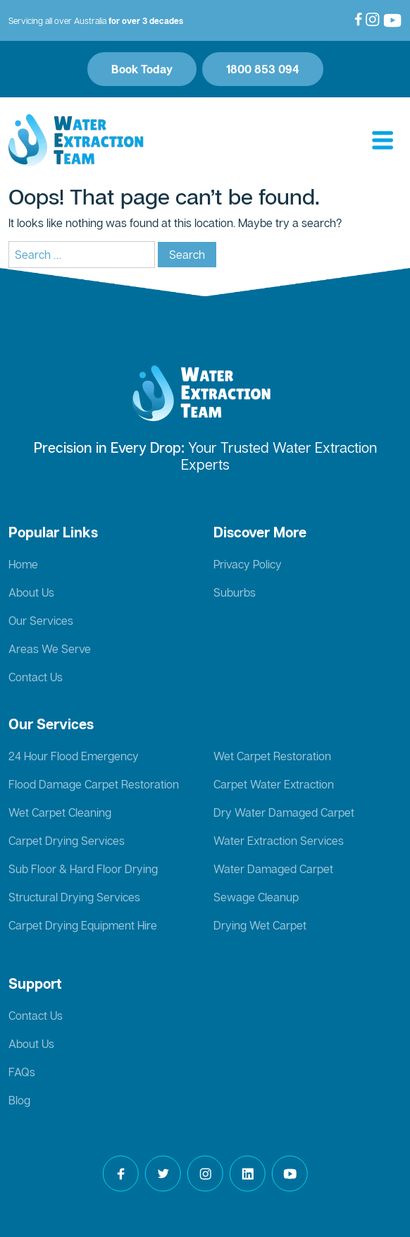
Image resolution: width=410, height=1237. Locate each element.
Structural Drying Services (74, 897)
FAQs (21, 1072)
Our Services (40, 621)
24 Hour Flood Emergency (73, 756)
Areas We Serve (49, 649)
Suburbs (234, 592)
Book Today (142, 69)
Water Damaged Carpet (273, 869)
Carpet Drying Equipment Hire (82, 925)
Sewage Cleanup (256, 897)
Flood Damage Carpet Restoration (93, 784)
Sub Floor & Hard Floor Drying (83, 869)
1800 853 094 (262, 69)
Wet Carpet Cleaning (59, 812)
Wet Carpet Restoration (272, 756)
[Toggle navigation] (383, 141)
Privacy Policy (247, 564)
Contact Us (35, 677)
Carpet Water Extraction (273, 784)
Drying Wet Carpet (259, 925)
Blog (19, 1100)
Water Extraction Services (278, 841)
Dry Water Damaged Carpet (283, 812)
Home (23, 564)
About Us (31, 592)
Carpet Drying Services (66, 841)
